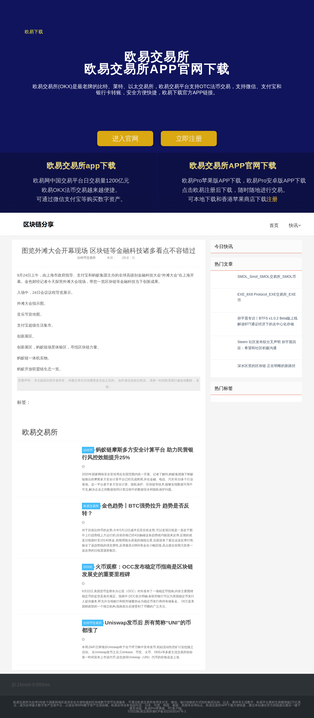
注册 (272, 199)
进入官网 (125, 138)
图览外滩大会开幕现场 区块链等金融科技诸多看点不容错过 (108, 250)
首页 (274, 225)
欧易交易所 (39, 224)
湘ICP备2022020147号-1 (169, 711)
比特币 (88, 450)
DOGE (88, 567)
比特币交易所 (86, 257)
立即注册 (189, 138)
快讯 (295, 225)
